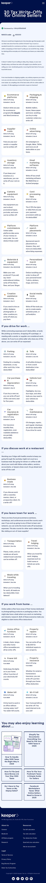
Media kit (5, 834)
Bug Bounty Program (8, 863)
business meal (7, 461)
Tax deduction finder (30, 838)
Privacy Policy (6, 859)
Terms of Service (7, 855)
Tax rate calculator (29, 834)
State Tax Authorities (9, 868)
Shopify (17, 113)
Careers (4, 829)
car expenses (25, 341)
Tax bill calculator (29, 829)
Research (5, 842)
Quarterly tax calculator (31, 842)
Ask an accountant (29, 846)
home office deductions (23, 619)
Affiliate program (7, 838)
